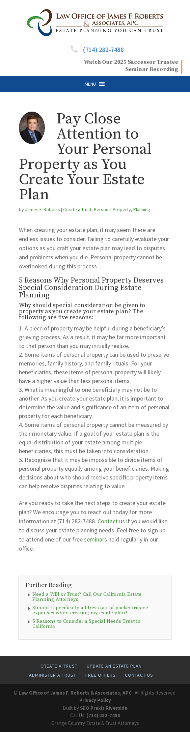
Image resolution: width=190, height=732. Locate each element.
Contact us (111, 521)
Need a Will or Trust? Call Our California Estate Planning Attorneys (86, 597)
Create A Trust (59, 666)
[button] (90, 84)
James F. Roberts (42, 209)
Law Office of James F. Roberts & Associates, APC (75, 693)
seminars (95, 539)
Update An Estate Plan (114, 666)
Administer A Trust (52, 675)
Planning (141, 209)
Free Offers (100, 675)
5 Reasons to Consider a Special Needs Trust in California (86, 623)
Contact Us (139, 675)
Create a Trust (77, 209)
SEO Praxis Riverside (104, 708)
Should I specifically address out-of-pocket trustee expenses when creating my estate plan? (90, 610)
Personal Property (112, 209)
